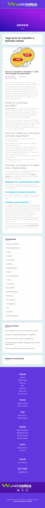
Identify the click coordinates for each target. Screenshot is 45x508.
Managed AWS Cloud (22, 433)
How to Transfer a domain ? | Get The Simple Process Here (21, 73)
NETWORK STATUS (12, 292)
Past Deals (9, 296)
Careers (8, 252)
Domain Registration (12, 276)
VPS (7, 308)
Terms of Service (22, 394)
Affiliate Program (22, 380)
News (22, 386)
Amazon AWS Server (12, 244)
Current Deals (10, 260)
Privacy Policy (22, 391)
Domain (24, 76)
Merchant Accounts (22, 436)
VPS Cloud (22, 450)
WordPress (9, 312)
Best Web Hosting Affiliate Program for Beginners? (20, 334)
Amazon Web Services (13, 248)
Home (22, 28)
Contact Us (22, 383)
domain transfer (33, 225)
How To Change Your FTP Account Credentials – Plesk (21, 330)
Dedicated (9, 264)
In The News (10, 284)
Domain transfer (10, 108)
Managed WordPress (22, 430)
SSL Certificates (22, 463)
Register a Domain (22, 403)
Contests (9, 256)
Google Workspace (22, 418)
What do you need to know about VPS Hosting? (19, 348)
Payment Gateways (22, 438)
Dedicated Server (11, 268)
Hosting (8, 280)
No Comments (12, 78)
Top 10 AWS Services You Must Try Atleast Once (19, 338)
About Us (22, 377)
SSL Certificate (10, 300)
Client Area (22, 388)
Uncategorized (10, 304)
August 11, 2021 (11, 76)
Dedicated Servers (22, 448)
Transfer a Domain (22, 406)
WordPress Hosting (12, 316)
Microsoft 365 (10, 288)
